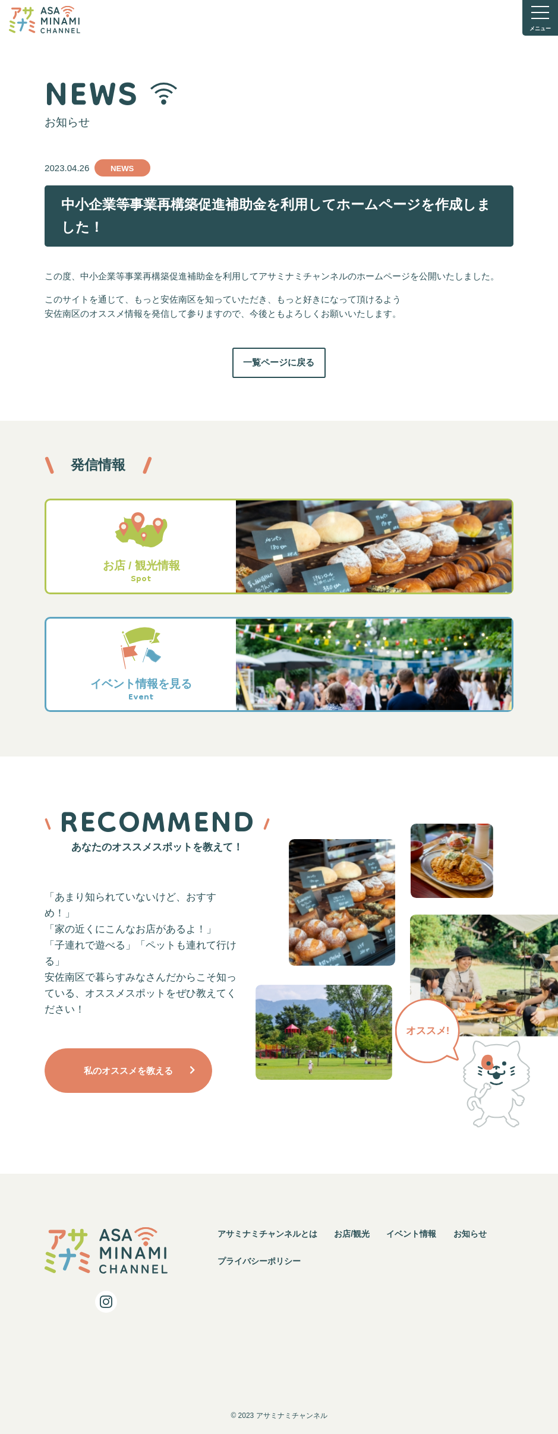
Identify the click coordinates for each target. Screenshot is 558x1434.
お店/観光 (352, 1233)
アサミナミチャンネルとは (267, 1233)
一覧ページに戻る (278, 362)
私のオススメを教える (128, 1071)
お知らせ (470, 1233)
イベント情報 (411, 1233)
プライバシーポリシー (259, 1261)
